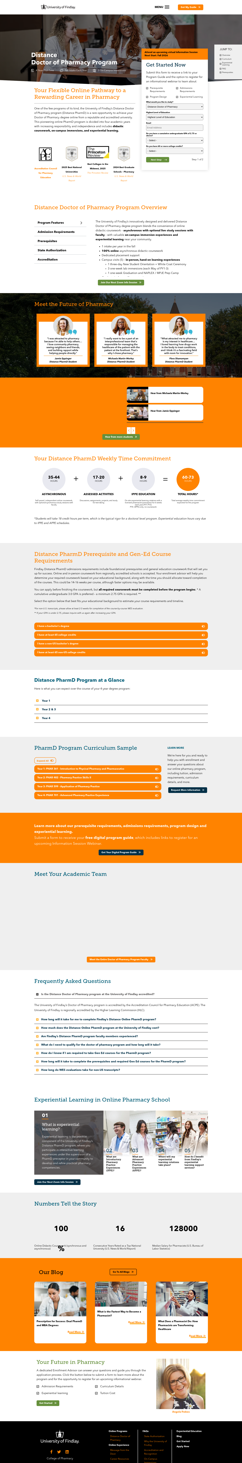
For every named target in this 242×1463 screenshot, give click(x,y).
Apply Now (183, 1446)
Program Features (51, 222)
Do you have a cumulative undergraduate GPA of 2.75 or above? (171, 135)
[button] (190, 7)
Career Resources (119, 1459)
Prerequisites (47, 241)
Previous (129, 430)
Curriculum (227, 59)
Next (133, 430)
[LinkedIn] (67, 1452)
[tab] (60, 223)
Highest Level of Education (158, 113)
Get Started (183, 1441)
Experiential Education (189, 1431)
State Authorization (52, 250)
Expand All (43, 760)
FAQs (146, 1431)
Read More (74, 1332)
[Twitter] (59, 1452)
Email (148, 123)
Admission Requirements (56, 232)
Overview (226, 55)
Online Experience (119, 1445)
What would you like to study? (159, 102)
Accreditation (48, 259)
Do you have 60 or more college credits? (164, 146)
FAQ (224, 69)
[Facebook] (51, 1452)
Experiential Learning (227, 64)
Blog (179, 1436)
